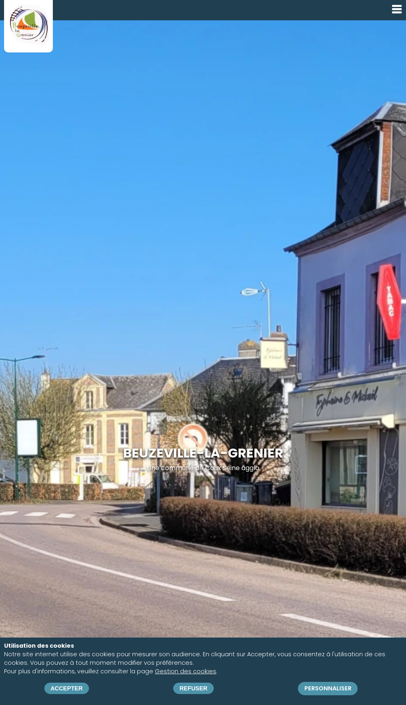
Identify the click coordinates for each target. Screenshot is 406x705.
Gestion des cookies (185, 671)
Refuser (194, 688)
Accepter (66, 688)
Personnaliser (328, 688)
